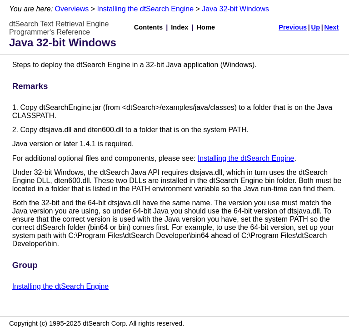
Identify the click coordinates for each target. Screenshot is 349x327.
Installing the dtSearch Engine (145, 9)
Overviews (72, 9)
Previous (293, 27)
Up (315, 27)
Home (206, 27)
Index (179, 27)
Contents (148, 27)
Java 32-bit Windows (235, 9)
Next (331, 27)
